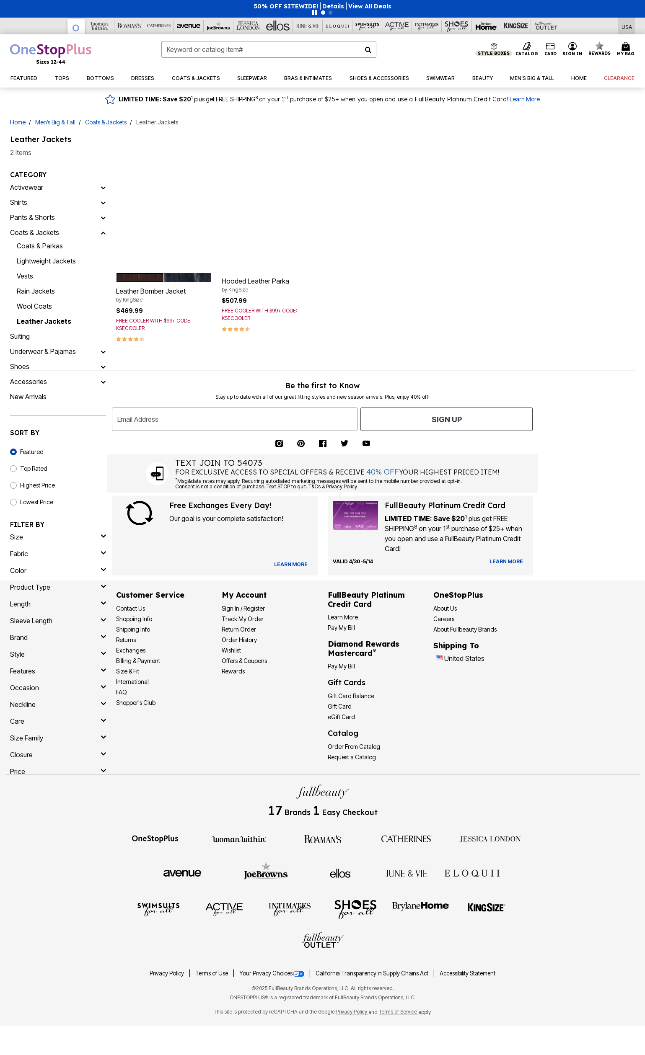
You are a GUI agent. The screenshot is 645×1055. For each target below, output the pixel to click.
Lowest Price (36, 502)
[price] (58, 771)
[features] (58, 671)
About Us (445, 608)
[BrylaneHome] (421, 909)
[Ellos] (278, 26)
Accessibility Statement (467, 973)
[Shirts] (103, 202)
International (132, 681)
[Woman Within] (99, 26)
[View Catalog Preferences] (291, 564)
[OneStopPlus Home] (50, 53)
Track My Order (243, 618)
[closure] (58, 755)
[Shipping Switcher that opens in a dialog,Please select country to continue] (626, 26)
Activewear (26, 187)
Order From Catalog (354, 746)
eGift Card (341, 716)
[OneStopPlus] (76, 26)
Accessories (28, 381)
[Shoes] (103, 366)
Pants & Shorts (32, 217)
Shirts (18, 202)
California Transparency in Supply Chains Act (373, 973)
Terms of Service (398, 1012)
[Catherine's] (159, 26)
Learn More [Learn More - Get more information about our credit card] (343, 617)
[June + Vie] (406, 873)
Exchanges (130, 650)
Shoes (19, 366)
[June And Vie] (308, 26)
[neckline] (58, 704)
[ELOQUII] (472, 872)
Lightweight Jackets (46, 261)
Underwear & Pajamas (43, 351)
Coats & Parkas (40, 246)
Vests (25, 276)
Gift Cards (346, 682)
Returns (126, 639)
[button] (333, 6)
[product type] (58, 587)
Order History (239, 639)
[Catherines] (406, 838)
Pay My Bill (341, 627)
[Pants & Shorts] (103, 217)
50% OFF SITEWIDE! (286, 6)
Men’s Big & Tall (55, 122)
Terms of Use (212, 973)
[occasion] (58, 688)
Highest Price (37, 485)
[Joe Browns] (218, 26)
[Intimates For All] (427, 26)
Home (18, 122)
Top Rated (33, 468)
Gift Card (340, 706)
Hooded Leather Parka (270, 285)
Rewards (233, 671)
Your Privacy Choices (272, 973)
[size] (58, 537)
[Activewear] (103, 187)
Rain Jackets (36, 291)
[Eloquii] (337, 26)
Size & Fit (127, 671)
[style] (58, 654)
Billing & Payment (138, 660)
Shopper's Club (135, 702)
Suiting (20, 336)
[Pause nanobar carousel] (314, 12)
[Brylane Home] (486, 26)
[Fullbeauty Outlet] (323, 941)
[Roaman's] (129, 26)
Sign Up (447, 419)
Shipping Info (133, 629)
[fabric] (58, 554)
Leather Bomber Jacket (164, 295)
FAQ (121, 692)
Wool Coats (34, 306)
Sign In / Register (243, 608)
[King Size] (516, 26)
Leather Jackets (44, 321)
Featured (32, 451)
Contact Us (130, 608)
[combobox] (268, 49)
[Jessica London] (248, 26)
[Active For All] (397, 26)
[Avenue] (189, 26)
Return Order (239, 629)
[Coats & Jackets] (103, 232)
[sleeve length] (58, 621)
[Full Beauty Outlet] (546, 26)
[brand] (58, 637)
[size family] (58, 738)
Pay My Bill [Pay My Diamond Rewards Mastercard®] (341, 666)
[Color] (58, 570)
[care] (58, 721)
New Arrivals (28, 396)
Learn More (525, 99)
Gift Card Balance (351, 695)
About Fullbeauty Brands (465, 629)
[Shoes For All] (456, 26)
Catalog (343, 733)
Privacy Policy (167, 973)
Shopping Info (134, 618)
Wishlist (231, 650)
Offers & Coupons (244, 660)
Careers (443, 618)
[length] (58, 604)
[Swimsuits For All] (367, 26)
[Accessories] (103, 382)
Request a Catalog (352, 757)
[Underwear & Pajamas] (103, 351)
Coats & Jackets (106, 122)
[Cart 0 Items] (627, 49)
